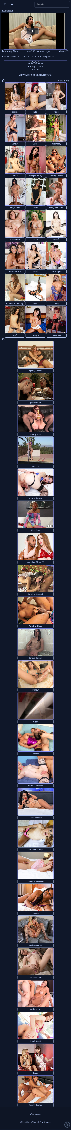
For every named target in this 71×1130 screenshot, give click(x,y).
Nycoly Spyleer (35, 370)
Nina (15, 51)
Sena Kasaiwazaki (35, 881)
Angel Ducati (35, 1041)
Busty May (56, 143)
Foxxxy (35, 466)
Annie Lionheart (35, 785)
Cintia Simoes (35, 498)
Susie (35, 271)
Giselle (35, 143)
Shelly (56, 303)
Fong (56, 112)
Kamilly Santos (56, 175)
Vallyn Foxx (15, 207)
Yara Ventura (15, 271)
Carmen (35, 753)
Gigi (15, 335)
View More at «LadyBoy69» (35, 75)
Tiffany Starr (35, 434)
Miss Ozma (15, 239)
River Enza (35, 530)
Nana (56, 239)
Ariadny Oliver (35, 626)
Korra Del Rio (35, 977)
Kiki (35, 111)
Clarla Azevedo (35, 817)
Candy (14, 143)
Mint (35, 303)
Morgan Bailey (35, 175)
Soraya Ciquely (35, 658)
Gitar (35, 721)
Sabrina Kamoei (35, 594)
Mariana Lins (35, 1009)
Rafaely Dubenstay (14, 303)
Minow (35, 690)
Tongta (35, 335)
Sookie (35, 913)
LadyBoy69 (7, 10)
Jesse (35, 1073)
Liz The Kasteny (35, 849)
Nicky (35, 239)
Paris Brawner (35, 945)
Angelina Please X (35, 562)
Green (15, 112)
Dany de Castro (56, 207)
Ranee (15, 175)
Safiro (35, 207)
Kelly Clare (56, 335)
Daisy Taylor (56, 271)
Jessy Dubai (35, 402)
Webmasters (35, 1114)
